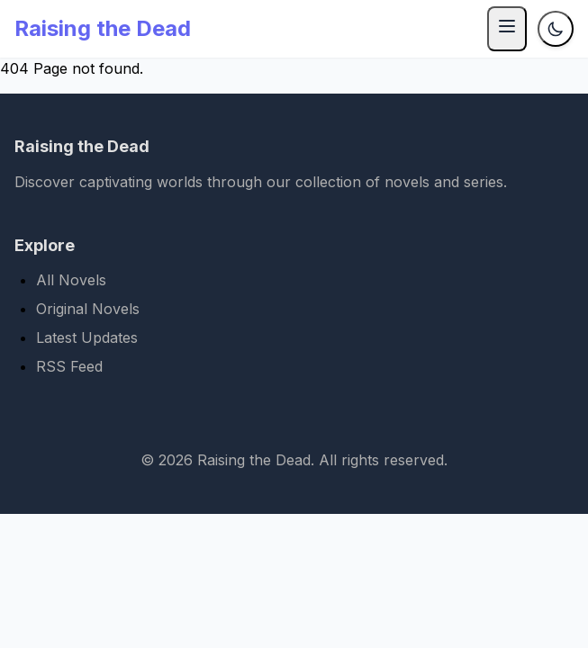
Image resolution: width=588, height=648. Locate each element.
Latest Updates (87, 337)
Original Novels (88, 309)
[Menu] (507, 28)
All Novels (71, 280)
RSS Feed (69, 366)
